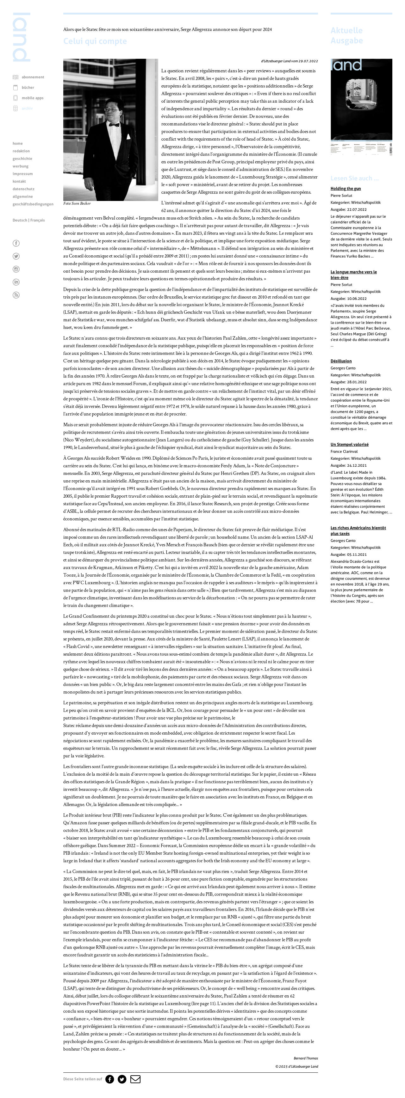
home (18, 143)
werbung (20, 166)
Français (37, 220)
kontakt (19, 181)
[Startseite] (21, 60)
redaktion (21, 151)
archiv (27, 108)
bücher (28, 87)
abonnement (33, 77)
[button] (134, 1079)
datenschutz (23, 189)
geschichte (22, 158)
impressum (23, 174)
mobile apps (33, 98)
